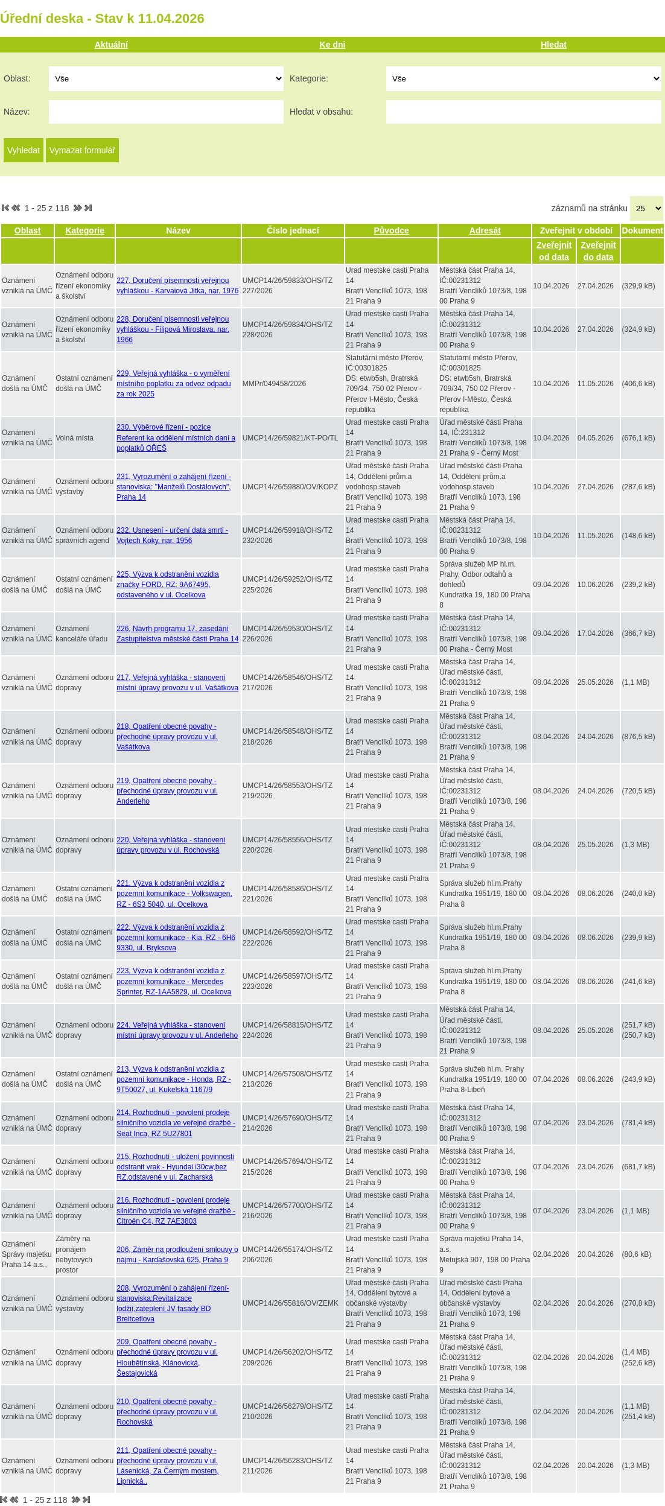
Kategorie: (309, 78)
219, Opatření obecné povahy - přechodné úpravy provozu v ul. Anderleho (166, 791)
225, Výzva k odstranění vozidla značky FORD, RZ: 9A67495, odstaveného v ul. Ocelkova (167, 584)
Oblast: (17, 78)
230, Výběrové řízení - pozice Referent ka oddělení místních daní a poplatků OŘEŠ (175, 437)
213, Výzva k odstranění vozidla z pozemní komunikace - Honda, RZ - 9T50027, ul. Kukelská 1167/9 (173, 1079)
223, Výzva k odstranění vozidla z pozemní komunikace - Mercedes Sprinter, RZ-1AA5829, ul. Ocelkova (173, 981)
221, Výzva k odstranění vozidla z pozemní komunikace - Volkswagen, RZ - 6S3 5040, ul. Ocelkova (174, 893)
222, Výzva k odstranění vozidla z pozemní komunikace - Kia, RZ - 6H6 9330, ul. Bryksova (175, 937)
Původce (391, 230)
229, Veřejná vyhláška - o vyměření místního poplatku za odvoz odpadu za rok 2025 (173, 383)
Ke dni (333, 44)
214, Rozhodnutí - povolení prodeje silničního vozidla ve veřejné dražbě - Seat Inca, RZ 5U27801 (175, 1122)
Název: (17, 111)
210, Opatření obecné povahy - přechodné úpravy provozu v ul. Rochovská (166, 1411)
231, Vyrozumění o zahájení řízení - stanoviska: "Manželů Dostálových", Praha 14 (173, 486)
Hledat (554, 44)
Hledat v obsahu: (321, 111)
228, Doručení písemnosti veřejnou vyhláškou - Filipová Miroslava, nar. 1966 (172, 329)
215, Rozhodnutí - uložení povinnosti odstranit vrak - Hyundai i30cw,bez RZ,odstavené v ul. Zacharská (175, 1166)
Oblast (27, 230)
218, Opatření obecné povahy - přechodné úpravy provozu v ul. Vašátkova (166, 736)
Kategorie (84, 230)
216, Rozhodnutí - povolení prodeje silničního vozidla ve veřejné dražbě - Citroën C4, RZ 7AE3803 (175, 1210)
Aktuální (111, 44)
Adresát (485, 230)
